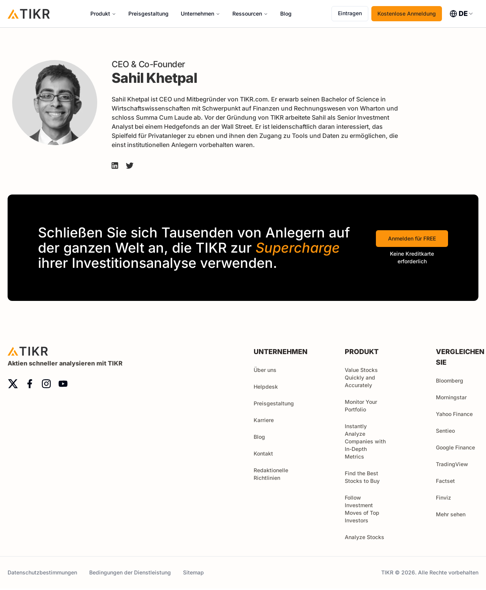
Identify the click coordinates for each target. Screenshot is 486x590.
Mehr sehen (454, 514)
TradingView (452, 464)
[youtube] (63, 383)
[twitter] (13, 383)
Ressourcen (247, 13)
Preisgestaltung (148, 13)
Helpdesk (266, 386)
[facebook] (29, 383)
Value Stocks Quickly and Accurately (361, 377)
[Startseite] (29, 13)
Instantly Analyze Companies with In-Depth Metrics (365, 441)
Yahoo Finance (454, 414)
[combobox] (461, 13)
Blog (286, 13)
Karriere (264, 420)
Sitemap (193, 572)
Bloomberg (449, 380)
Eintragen (350, 13)
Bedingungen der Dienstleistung (130, 572)
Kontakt (263, 453)
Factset (445, 481)
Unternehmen (197, 13)
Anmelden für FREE (412, 238)
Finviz (443, 497)
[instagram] (46, 383)
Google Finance (455, 447)
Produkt (100, 13)
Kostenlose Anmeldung (406, 13)
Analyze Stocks (364, 537)
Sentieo (445, 430)
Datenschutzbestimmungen (42, 572)
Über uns (265, 370)
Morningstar (451, 397)
